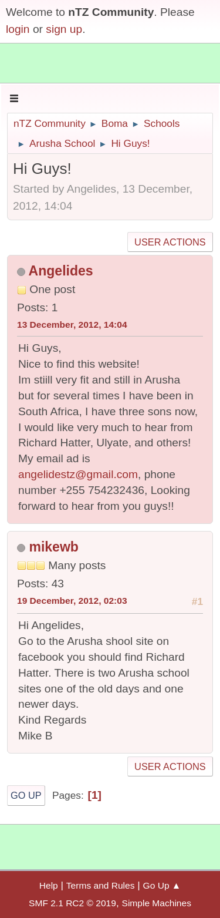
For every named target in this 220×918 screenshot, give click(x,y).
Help (48, 885)
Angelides (61, 270)
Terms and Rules (100, 885)
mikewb (53, 546)
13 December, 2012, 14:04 (72, 324)
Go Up (26, 795)
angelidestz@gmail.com (78, 474)
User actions (169, 242)
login (18, 29)
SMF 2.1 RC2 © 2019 (72, 903)
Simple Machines (156, 903)
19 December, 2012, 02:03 (72, 601)
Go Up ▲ (162, 885)
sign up (64, 29)
